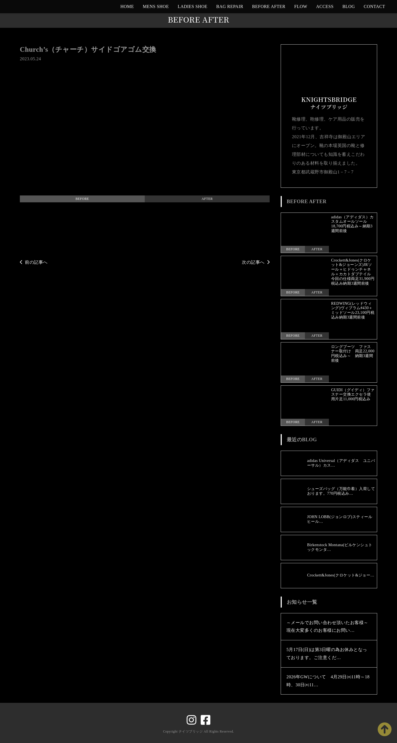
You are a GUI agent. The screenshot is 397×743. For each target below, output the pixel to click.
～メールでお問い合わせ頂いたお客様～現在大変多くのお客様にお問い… (327, 626)
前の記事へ (34, 262)
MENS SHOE (156, 6)
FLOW (300, 6)
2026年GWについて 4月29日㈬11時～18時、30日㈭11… (328, 680)
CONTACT (374, 6)
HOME (127, 6)
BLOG (348, 6)
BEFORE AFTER (268, 6)
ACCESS (325, 6)
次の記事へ (256, 262)
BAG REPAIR (229, 6)
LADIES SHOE (192, 6)
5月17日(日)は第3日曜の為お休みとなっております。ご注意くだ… (326, 653)
